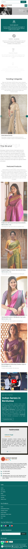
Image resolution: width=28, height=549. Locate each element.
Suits (2, 518)
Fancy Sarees (3, 512)
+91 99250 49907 (6, 471)
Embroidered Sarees (6, 136)
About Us (3, 489)
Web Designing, (23, 546)
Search (23, 2)
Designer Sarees (4, 510)
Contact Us (3, 495)
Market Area (3, 499)
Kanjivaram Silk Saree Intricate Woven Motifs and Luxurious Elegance (14, 223)
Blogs (2, 493)
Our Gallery (3, 491)
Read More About (7, 419)
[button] (27, 116)
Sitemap (2, 497)
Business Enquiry (6, 546)
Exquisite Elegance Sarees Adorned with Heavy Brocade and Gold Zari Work (14, 270)
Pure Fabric (3, 516)
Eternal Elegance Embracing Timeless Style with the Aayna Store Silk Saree (14, 365)
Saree (2, 506)
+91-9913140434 (6, 473)
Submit (23, 533)
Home (2, 488)
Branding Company (18, 547)
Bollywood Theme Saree (6, 514)
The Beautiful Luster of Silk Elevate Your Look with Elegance (14, 318)
